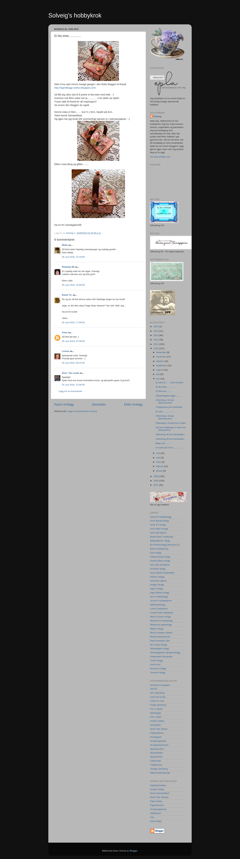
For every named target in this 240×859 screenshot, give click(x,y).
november (161, 356)
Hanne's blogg (157, 577)
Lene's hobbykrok (159, 608)
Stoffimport (155, 813)
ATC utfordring (157, 693)
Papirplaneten (157, 805)
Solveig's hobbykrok (75, 15)
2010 (156, 348)
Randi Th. (67, 295)
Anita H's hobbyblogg (160, 517)
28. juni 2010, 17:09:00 (73, 322)
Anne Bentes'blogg (159, 520)
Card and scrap (157, 697)
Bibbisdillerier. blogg (160, 540)
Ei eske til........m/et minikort (169, 382)
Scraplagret (156, 737)
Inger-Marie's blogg (159, 592)
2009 (156, 476)
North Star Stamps (159, 797)
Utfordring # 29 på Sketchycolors (165, 401)
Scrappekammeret (159, 745)
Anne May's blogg (159, 528)
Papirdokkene (157, 733)
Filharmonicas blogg (160, 556)
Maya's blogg (156, 628)
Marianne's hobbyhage (161, 620)
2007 (156, 485)
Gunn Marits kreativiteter (162, 572)
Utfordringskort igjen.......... (169, 395)
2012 (156, 339)
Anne (65, 332)
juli (158, 374)
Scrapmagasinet (158, 741)
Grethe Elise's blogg (160, 560)
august (160, 370)
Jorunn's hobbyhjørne (161, 600)
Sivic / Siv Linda (70, 373)
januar (159, 471)
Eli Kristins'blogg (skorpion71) (165, 544)
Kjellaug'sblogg (157, 604)
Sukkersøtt (155, 761)
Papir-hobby (156, 801)
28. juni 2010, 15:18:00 (73, 257)
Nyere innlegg (64, 404)
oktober (160, 361)
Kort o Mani (156, 717)
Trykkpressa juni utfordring (169, 407)
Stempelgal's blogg (159, 648)
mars (159, 462)
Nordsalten (155, 725)
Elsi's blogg (155, 552)
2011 (156, 344)
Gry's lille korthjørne (160, 564)
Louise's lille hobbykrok (161, 612)
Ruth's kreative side (160, 640)
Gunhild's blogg (158, 568)
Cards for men (157, 701)
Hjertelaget (155, 713)
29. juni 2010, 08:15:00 (73, 363)
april (158, 457)
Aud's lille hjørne (158, 532)
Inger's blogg (156, 588)
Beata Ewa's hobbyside (161, 536)
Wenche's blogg (158, 668)
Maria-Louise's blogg (160, 616)
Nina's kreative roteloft (161, 632)
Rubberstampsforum (160, 636)
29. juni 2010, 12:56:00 (73, 384)
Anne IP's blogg (158, 524)
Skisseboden (156, 753)
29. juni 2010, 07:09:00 (73, 341)
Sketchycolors (157, 749)
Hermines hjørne (158, 581)
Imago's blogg (157, 584)
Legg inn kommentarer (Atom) (82, 411)
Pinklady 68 (68, 267)
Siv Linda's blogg (158, 644)
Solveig (157, 116)
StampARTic (156, 757)
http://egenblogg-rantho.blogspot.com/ (75, 87)
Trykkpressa (156, 765)
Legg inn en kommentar (70, 391)
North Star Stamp (158, 729)
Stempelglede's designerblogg (165, 652)
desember (161, 352)
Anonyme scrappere (160, 685)
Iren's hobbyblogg (159, 596)
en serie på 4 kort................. (170, 447)
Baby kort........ (163, 443)
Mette (65, 245)
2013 (156, 335)
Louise (65, 351)
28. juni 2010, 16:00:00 (73, 285)
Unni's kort (155, 664)
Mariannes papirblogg (161, 624)
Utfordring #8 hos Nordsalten (170, 434)
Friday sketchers (158, 705)
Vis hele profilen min (160, 157)
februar (160, 466)
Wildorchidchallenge (160, 773)
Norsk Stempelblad (159, 793)
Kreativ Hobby (157, 721)
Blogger (133, 850)
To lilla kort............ (165, 391)
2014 (156, 331)
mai (158, 453)
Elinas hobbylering (159, 548)
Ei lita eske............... (166, 387)
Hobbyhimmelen (158, 785)
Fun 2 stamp (156, 709)
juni (158, 378)
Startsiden (99, 404)
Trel (152, 817)
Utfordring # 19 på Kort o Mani (171, 423)
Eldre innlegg (133, 404)
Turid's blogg (156, 660)
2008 (156, 480)
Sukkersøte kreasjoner (161, 656)
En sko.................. (165, 411)
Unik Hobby (156, 821)
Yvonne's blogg (157, 672)
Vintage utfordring (159, 769)
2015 (156, 326)
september (162, 365)
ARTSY (154, 689)
